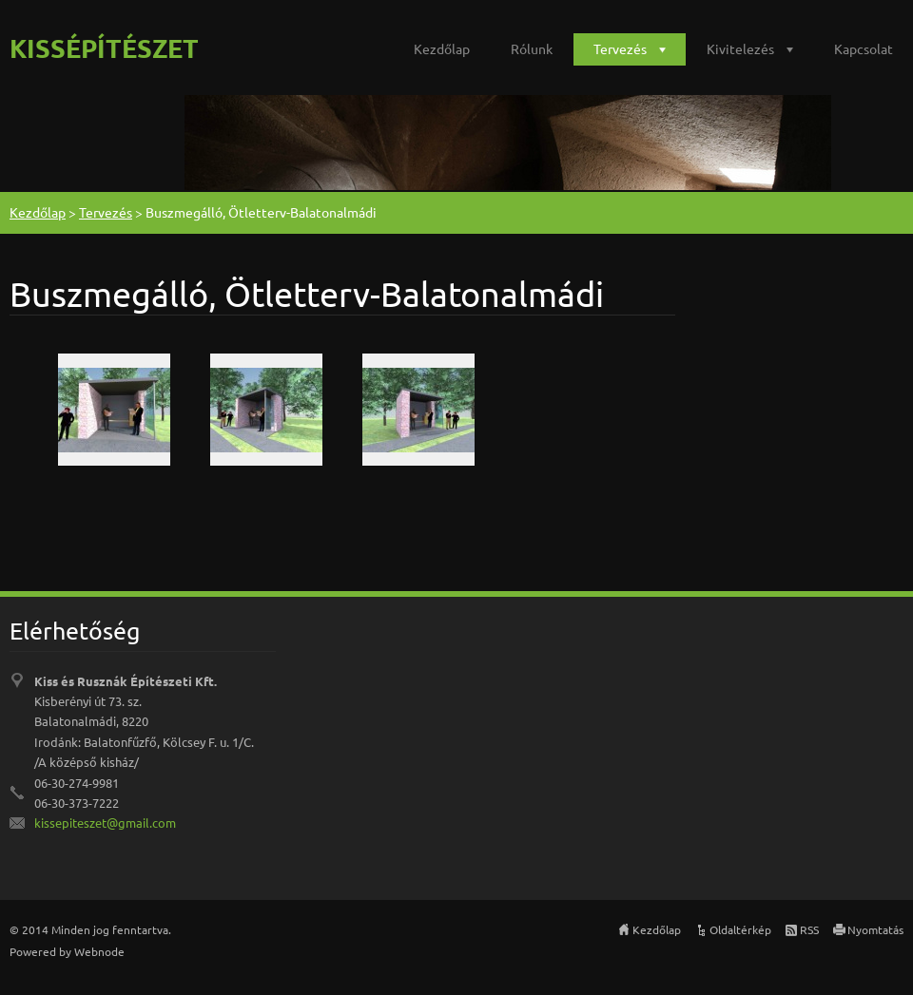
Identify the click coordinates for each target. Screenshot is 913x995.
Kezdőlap (442, 48)
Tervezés (620, 48)
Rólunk (532, 48)
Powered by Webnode (67, 951)
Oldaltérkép (740, 929)
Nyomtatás (875, 929)
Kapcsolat (863, 48)
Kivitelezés (740, 48)
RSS (809, 929)
